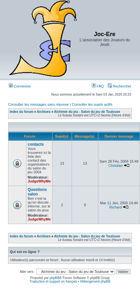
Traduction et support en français (53, 281)
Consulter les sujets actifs (92, 104)
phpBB (54, 278)
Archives (43, 112)
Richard (115, 207)
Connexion (20, 86)
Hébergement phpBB (95, 281)
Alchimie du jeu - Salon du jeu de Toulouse (87, 112)
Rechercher (119, 86)
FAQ (98, 86)
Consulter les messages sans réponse (38, 104)
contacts (36, 144)
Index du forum (21, 112)
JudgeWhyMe (39, 181)
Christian (115, 165)
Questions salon (37, 191)
